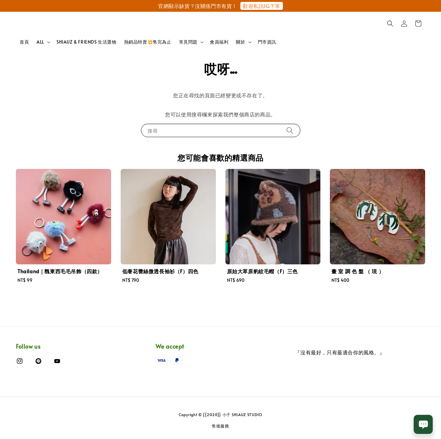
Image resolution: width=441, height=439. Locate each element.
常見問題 (188, 42)
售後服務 (220, 426)
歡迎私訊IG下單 (261, 5)
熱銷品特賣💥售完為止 (147, 42)
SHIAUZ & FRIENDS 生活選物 (87, 42)
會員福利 (219, 42)
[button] (390, 24)
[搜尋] (290, 130)
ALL (40, 42)
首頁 (24, 42)
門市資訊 (267, 42)
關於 (240, 42)
